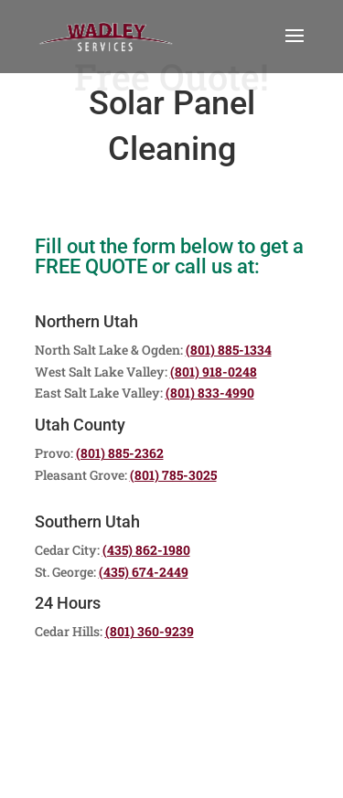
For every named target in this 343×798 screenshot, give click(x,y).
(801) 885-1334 (229, 349)
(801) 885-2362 (120, 453)
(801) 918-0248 (213, 371)
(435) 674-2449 (143, 571)
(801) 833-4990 (210, 392)
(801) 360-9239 (149, 631)
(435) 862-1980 (146, 550)
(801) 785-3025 (173, 475)
